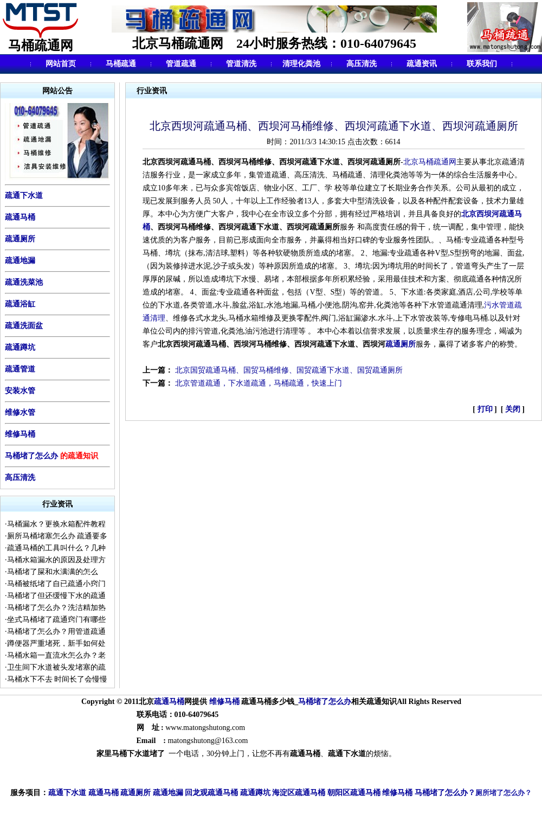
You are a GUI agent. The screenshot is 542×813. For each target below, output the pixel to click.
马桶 (176, 701)
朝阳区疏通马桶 (353, 793)
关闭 (512, 409)
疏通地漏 (20, 261)
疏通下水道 (67, 793)
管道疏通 (181, 64)
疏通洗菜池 (24, 282)
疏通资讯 (421, 64)
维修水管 (20, 412)
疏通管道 (20, 369)
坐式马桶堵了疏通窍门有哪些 (56, 620)
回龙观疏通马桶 (211, 793)
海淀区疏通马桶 (298, 793)
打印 (486, 409)
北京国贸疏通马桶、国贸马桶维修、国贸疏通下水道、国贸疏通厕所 (289, 370)
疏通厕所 (20, 239)
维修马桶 (20, 434)
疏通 (161, 701)
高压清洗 (361, 64)
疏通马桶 (20, 217)
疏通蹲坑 (20, 347)
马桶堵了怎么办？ (445, 793)
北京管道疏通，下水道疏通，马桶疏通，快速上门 (258, 383)
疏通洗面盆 (24, 326)
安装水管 (20, 391)
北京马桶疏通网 (429, 162)
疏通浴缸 (20, 304)
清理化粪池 (301, 64)
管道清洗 (241, 64)
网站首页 (61, 64)
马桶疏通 (121, 64)
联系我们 (482, 64)
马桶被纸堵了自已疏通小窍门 (56, 584)
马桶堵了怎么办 (31, 456)
